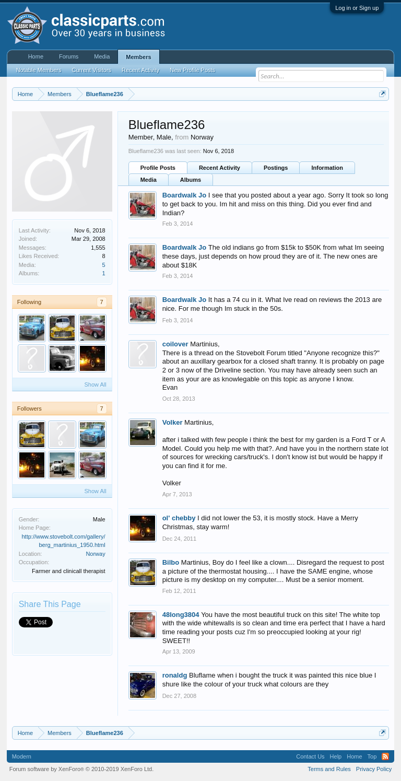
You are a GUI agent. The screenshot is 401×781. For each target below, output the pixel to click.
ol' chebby (179, 518)
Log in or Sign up (357, 8)
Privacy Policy (374, 769)
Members (138, 57)
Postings (276, 168)
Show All (95, 384)
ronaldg (174, 675)
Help (336, 756)
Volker (172, 422)
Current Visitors (92, 70)
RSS (385, 756)
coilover (175, 344)
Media (148, 180)
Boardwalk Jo (184, 195)
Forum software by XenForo (81, 769)
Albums (190, 180)
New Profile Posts (192, 70)
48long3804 (180, 615)
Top (372, 756)
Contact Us (310, 756)
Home (35, 56)
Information (327, 168)
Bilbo (171, 562)
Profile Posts (157, 168)
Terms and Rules (329, 769)
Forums (68, 56)
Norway (95, 554)
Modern (21, 756)
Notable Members (39, 70)
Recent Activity (219, 168)
